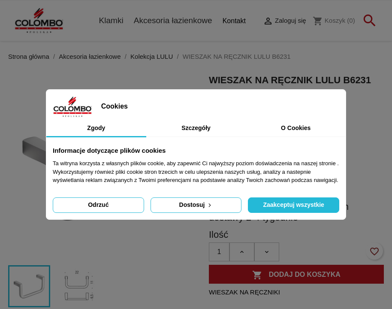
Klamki (111, 20)
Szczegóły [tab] (196, 127)
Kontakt (234, 20)
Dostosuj (196, 204)
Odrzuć (98, 204)
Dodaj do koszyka (296, 275)
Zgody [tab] (96, 127)
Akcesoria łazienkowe (173, 20)
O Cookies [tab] (296, 127)
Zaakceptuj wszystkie (293, 204)
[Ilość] (219, 251)
